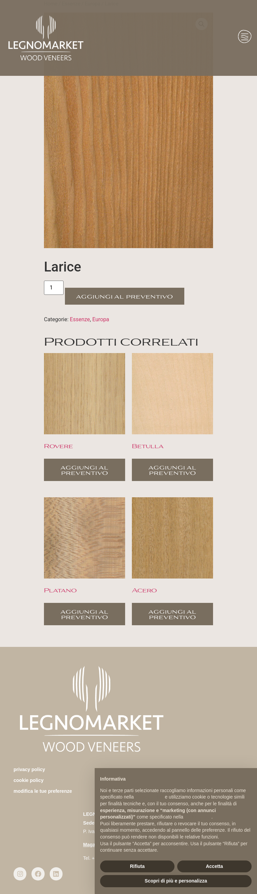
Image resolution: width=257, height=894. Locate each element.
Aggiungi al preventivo (124, 296)
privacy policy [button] (149, 797)
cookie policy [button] (198, 817)
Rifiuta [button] (137, 866)
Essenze (80, 319)
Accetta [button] (214, 866)
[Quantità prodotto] (54, 288)
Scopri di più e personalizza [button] (176, 881)
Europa (100, 319)
